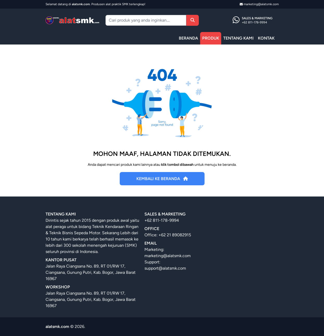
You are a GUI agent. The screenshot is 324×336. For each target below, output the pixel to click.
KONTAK (266, 38)
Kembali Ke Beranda (162, 178)
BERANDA (188, 38)
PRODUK (210, 38)
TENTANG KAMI (238, 38)
